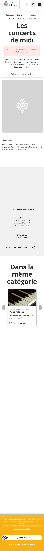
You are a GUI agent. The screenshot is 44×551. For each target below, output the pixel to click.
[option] (22, 106)
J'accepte (22, 537)
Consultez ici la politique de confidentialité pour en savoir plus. (22, 526)
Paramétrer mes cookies (22, 544)
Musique (32, 15)
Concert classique (12, 18)
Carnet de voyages (27, 4)
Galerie (14, 74)
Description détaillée (22, 67)
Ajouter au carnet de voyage (22, 209)
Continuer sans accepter (22, 529)
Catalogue (10, 15)
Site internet (23, 237)
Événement (21, 15)
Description (27, 74)
